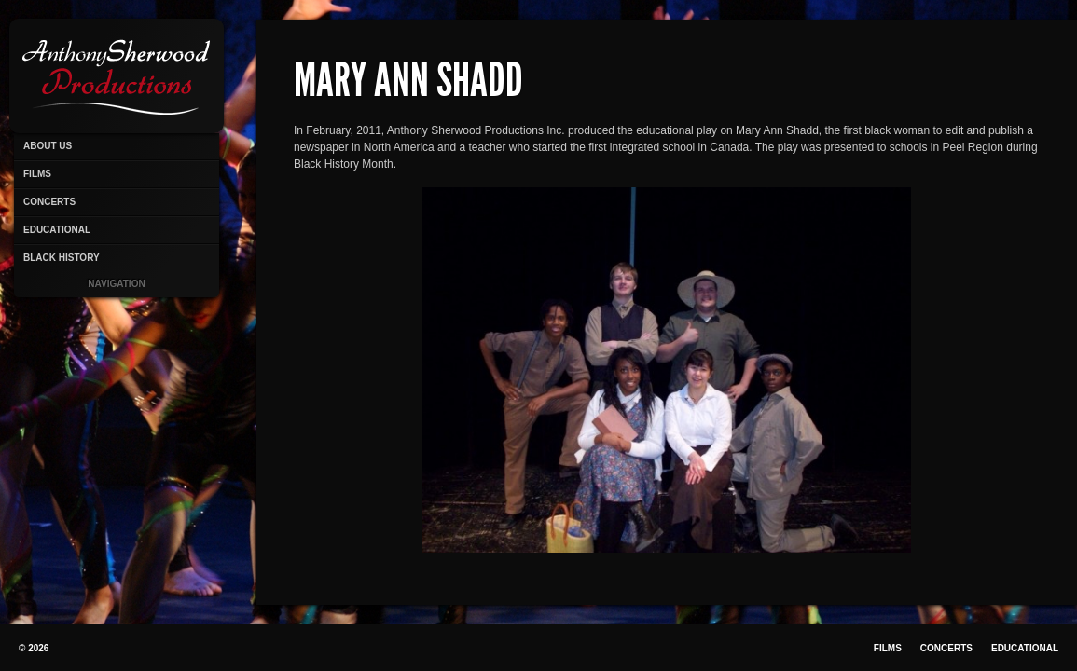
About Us (47, 146)
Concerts (49, 202)
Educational (56, 230)
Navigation (116, 284)
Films (37, 174)
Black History (61, 258)
